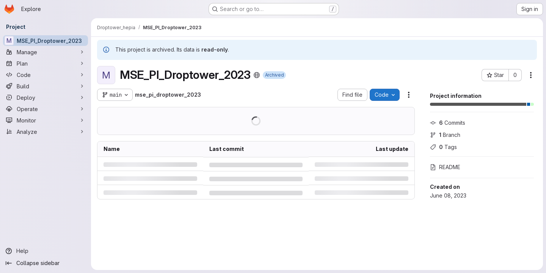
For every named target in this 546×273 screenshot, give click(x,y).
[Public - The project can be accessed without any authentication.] (257, 75)
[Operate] (45, 109)
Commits (447, 122)
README (445, 167)
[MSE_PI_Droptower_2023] (45, 40)
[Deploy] (45, 97)
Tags (443, 147)
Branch (445, 135)
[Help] (45, 251)
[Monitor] (45, 120)
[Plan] (45, 63)
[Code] (45, 74)
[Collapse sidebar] (45, 263)
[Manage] (45, 52)
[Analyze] (45, 131)
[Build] (45, 86)
